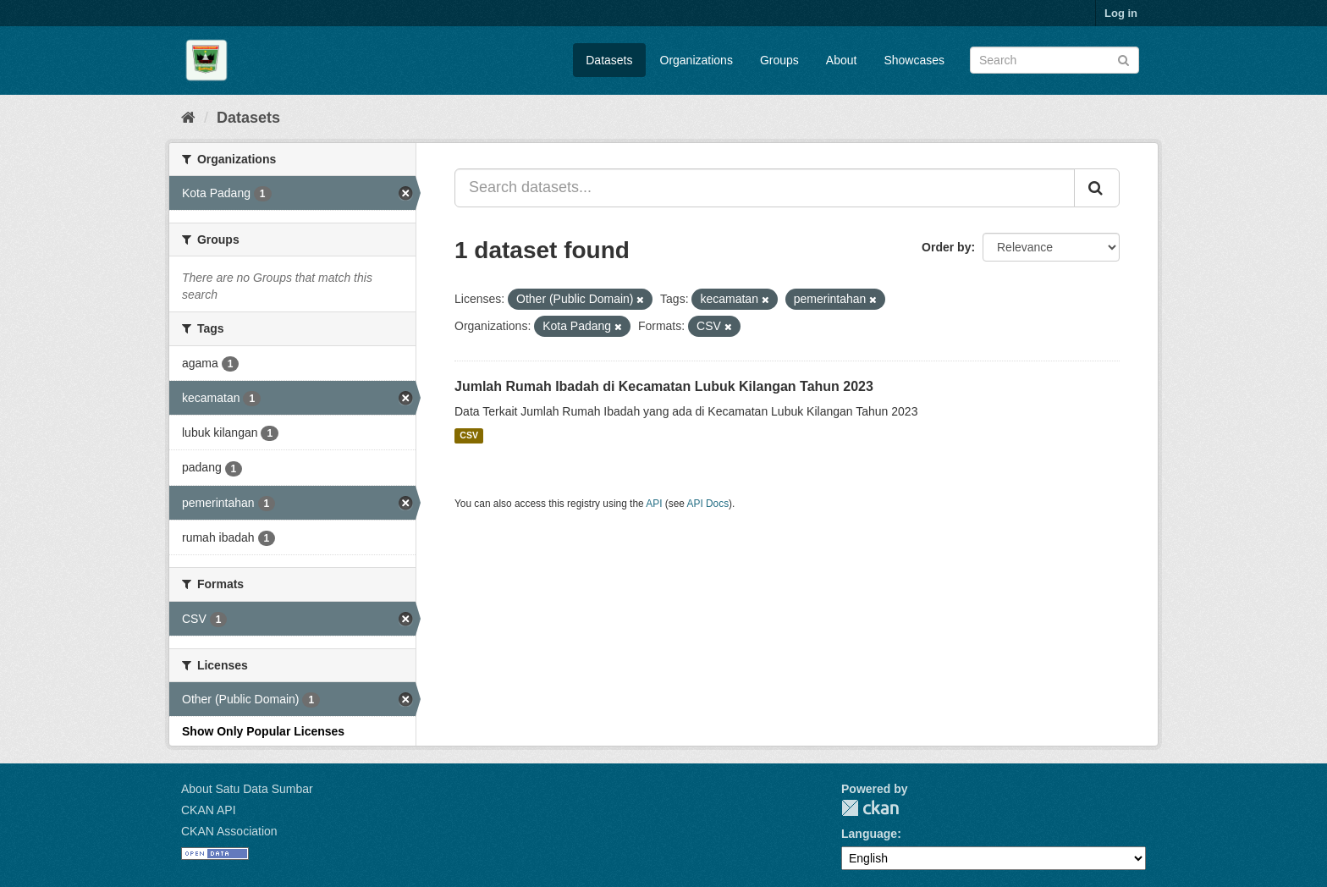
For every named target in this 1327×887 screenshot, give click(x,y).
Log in (1120, 13)
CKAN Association (229, 831)
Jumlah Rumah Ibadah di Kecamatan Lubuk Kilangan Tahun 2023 (663, 386)
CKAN (870, 808)
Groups (779, 60)
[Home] (188, 117)
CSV (469, 436)
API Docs (708, 504)
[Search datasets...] (764, 187)
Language (869, 833)
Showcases (914, 60)
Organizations (696, 60)
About (841, 60)
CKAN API (208, 810)
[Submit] (1123, 59)
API (654, 504)
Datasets (609, 60)
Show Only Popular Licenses (263, 731)
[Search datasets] (1054, 60)
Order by (946, 247)
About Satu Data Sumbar (247, 789)
